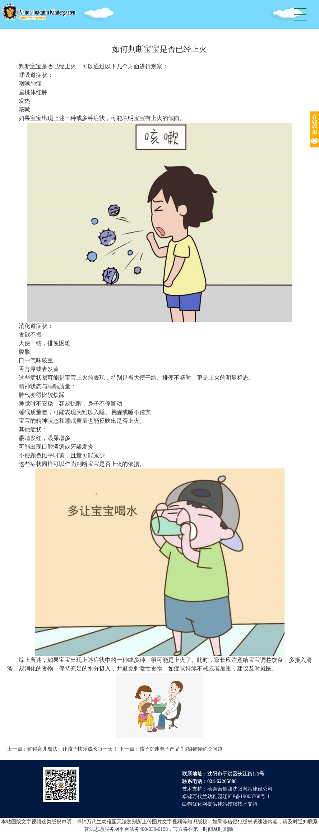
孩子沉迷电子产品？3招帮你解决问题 (180, 749)
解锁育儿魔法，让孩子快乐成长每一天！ (72, 749)
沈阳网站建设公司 (252, 789)
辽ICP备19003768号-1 (245, 796)
